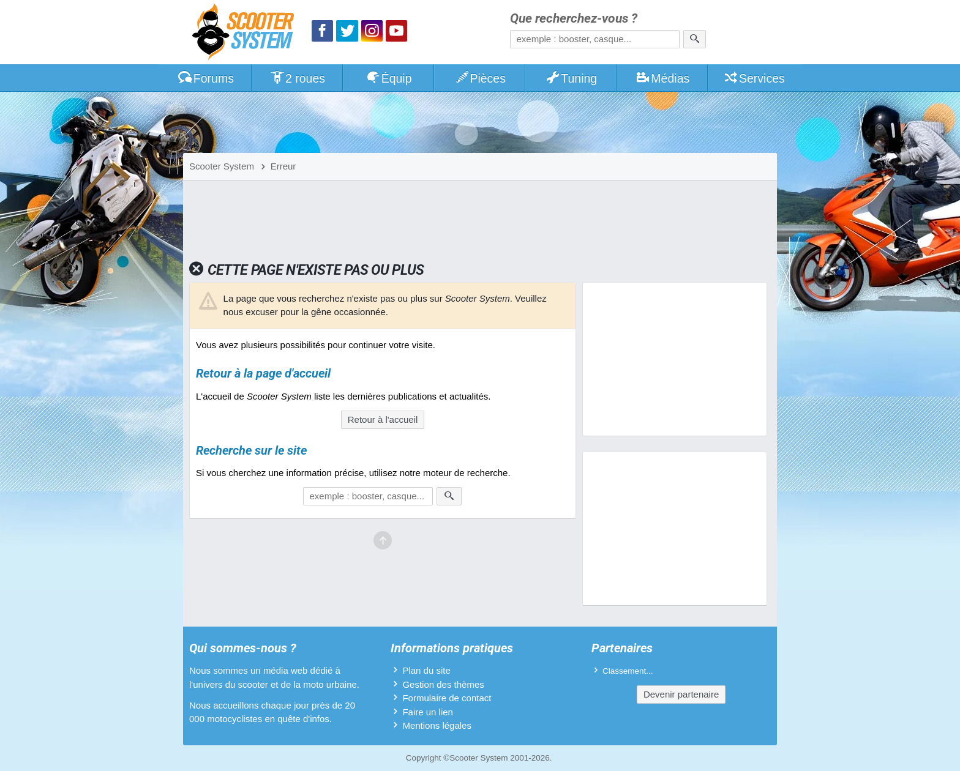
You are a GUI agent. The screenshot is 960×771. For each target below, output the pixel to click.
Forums (206, 78)
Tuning (572, 78)
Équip (389, 78)
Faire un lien (427, 712)
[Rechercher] (694, 39)
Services (754, 78)
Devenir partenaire (681, 694)
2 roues (297, 78)
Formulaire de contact (446, 698)
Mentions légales (436, 725)
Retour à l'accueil (383, 419)
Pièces (480, 78)
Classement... (627, 671)
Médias (663, 78)
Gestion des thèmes (443, 684)
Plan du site (426, 670)
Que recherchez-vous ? (573, 19)
